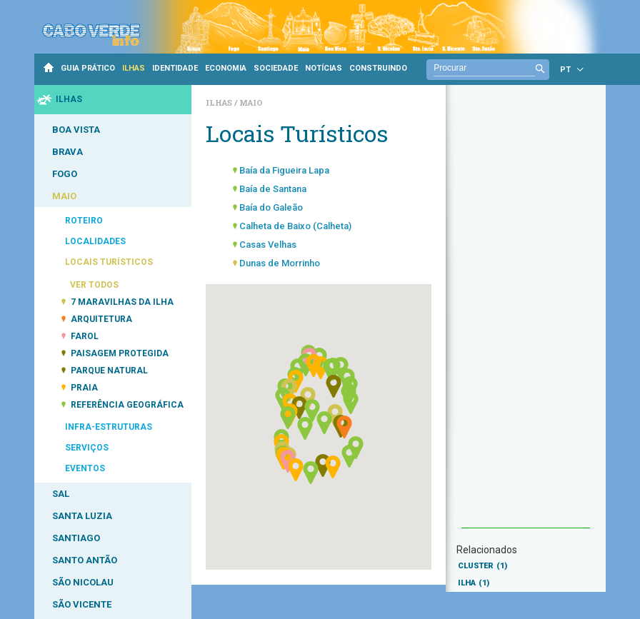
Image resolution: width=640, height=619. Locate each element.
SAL (60, 493)
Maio (251, 102)
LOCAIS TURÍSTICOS (109, 262)
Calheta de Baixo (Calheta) (295, 226)
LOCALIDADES (95, 241)
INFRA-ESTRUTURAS (108, 427)
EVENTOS (85, 468)
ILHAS (133, 68)
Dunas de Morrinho (279, 263)
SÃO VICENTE (81, 604)
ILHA (473, 583)
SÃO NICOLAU (83, 582)
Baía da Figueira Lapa (284, 170)
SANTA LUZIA (82, 515)
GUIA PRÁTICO (88, 68)
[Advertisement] (525, 313)
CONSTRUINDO (378, 68)
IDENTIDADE (175, 68)
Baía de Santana (272, 188)
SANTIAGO (76, 538)
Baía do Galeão (271, 207)
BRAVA (67, 151)
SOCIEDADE (276, 68)
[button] (287, 418)
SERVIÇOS (87, 448)
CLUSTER (482, 565)
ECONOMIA (225, 68)
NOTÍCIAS (323, 68)
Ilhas (220, 102)
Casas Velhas (267, 244)
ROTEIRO (84, 221)
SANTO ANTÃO (84, 560)
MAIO (64, 196)
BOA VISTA (76, 129)
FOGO (64, 173)
